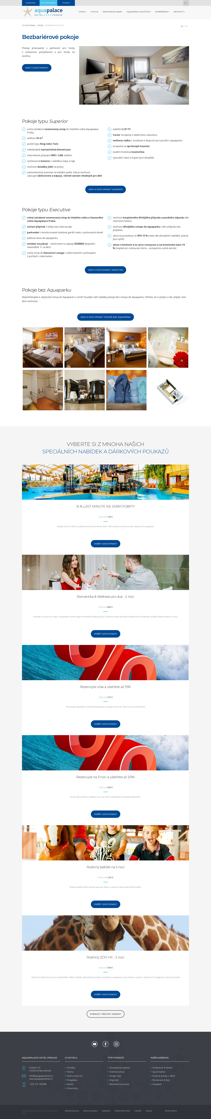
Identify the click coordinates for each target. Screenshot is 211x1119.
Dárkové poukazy (72, 1111)
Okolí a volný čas (74, 1075)
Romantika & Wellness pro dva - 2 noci (105, 597)
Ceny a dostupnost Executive (105, 270)
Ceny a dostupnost (36, 68)
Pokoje (40, 25)
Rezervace (106, 1111)
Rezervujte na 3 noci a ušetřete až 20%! (105, 777)
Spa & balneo (159, 1071)
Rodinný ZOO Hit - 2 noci (105, 957)
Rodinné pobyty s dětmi (164, 1075)
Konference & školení (162, 1067)
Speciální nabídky (90, 1111)
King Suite (114, 1080)
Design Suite (115, 1075)
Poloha (70, 1071)
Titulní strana (28, 25)
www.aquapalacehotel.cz (41, 1078)
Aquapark (157, 1084)
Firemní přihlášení (122, 1111)
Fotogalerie (72, 1080)
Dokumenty (72, 1088)
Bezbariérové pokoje (119, 1084)
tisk (186, 26)
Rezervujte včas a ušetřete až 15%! (105, 687)
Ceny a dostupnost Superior (106, 189)
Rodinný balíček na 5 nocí (105, 867)
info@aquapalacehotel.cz (41, 1075)
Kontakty (71, 1067)
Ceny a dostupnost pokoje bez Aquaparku (105, 317)
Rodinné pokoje (117, 1071)
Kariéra (70, 1084)
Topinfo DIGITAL (171, 1111)
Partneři (137, 1111)
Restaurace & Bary (161, 1080)
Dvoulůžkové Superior (120, 1067)
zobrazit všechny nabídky (105, 1014)
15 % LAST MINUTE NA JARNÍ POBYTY (105, 506)
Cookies (149, 1111)
